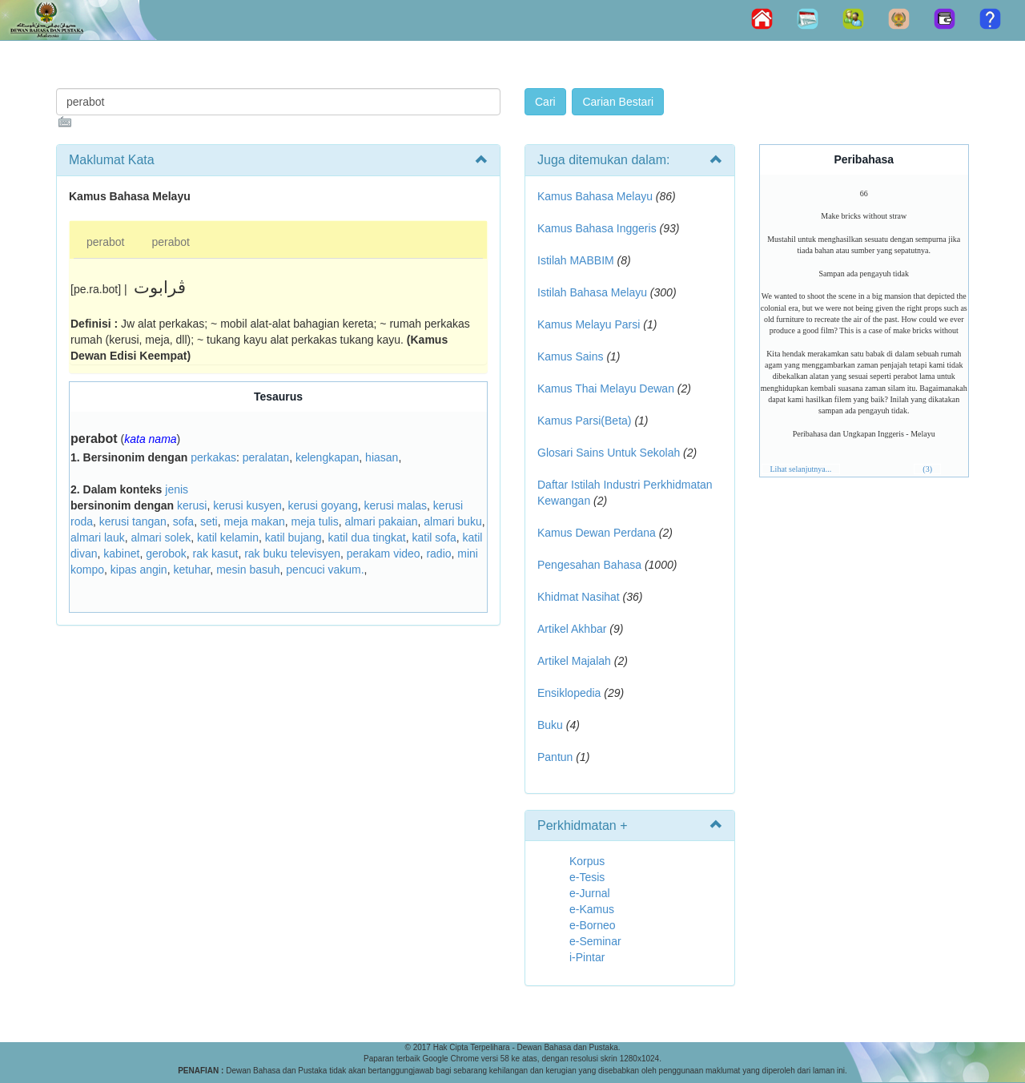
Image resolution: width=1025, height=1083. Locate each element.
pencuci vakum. (325, 569)
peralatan (266, 457)
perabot (105, 242)
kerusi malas (395, 505)
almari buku (452, 521)
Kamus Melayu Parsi (588, 324)
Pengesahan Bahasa (589, 564)
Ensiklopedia (569, 692)
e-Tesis (587, 877)
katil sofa (434, 537)
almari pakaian (380, 521)
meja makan (253, 521)
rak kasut (216, 553)
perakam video (383, 553)
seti (209, 521)
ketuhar (191, 569)
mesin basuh (247, 569)
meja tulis (315, 521)
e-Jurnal (589, 893)
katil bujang (293, 537)
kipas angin (139, 569)
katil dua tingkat (366, 537)
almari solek (161, 537)
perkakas (213, 457)
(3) (927, 469)
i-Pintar (587, 957)
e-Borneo (592, 925)
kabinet (121, 553)
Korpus (587, 861)
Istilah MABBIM (575, 260)
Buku (550, 725)
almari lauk (97, 537)
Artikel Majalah (574, 660)
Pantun (555, 757)
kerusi (192, 505)
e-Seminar (595, 941)
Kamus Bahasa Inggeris (597, 228)
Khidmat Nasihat (578, 596)
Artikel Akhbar (571, 628)
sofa (183, 521)
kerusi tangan (133, 521)
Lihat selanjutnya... (801, 469)
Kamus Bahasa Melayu (596, 196)
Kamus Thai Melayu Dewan (605, 388)
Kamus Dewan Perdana (596, 532)
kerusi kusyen (247, 505)
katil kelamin (228, 537)
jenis (176, 489)
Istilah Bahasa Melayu (592, 292)
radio (438, 553)
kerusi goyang (323, 505)
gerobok (166, 553)
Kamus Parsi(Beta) (584, 420)
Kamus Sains (570, 356)
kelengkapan (327, 457)
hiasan (381, 457)
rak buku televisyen (292, 553)
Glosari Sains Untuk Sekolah (608, 452)
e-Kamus (591, 909)
